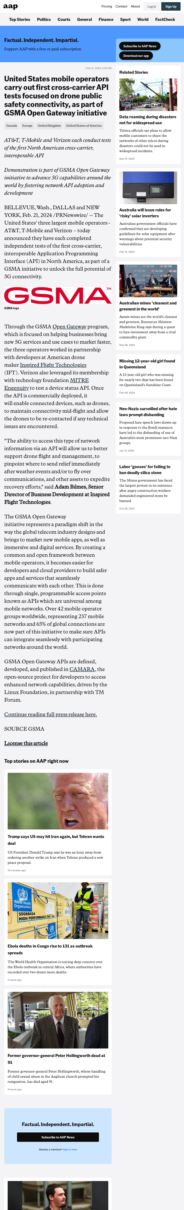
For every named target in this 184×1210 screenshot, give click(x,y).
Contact (121, 6)
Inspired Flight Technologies (53, 365)
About (135, 6)
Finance (106, 19)
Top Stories (19, 19)
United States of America (84, 125)
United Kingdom (49, 125)
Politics (44, 19)
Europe (27, 125)
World (142, 19)
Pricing (106, 6)
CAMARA (82, 669)
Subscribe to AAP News (139, 46)
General (84, 19)
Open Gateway (69, 326)
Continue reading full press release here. (50, 714)
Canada (11, 125)
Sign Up (170, 6)
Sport (125, 19)
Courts (64, 19)
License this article (26, 743)
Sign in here (70, 1149)
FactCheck (165, 19)
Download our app (136, 55)
